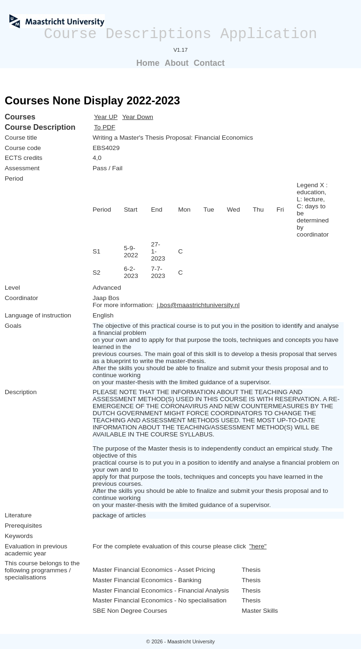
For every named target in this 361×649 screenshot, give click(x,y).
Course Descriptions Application (180, 34)
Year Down (137, 116)
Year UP (106, 116)
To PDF (104, 127)
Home (147, 63)
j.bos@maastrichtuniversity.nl (198, 305)
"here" (258, 546)
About (176, 63)
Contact (209, 63)
